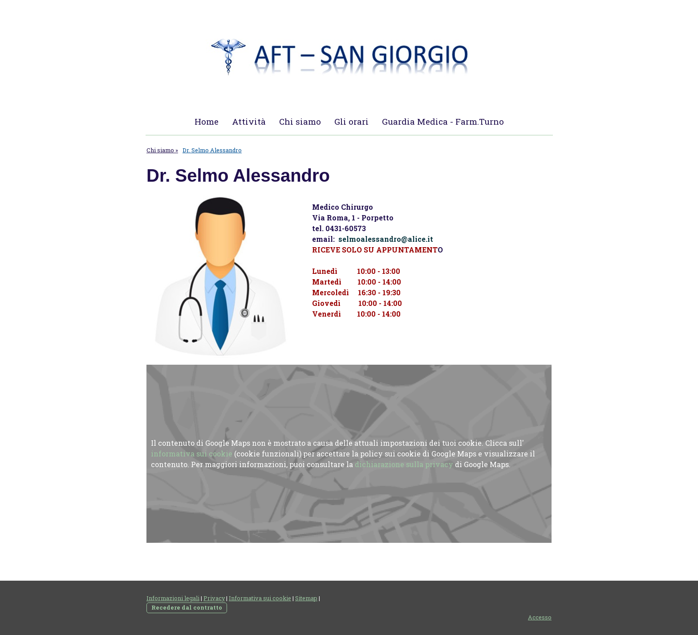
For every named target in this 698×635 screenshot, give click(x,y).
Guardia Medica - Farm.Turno (443, 121)
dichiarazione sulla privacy (404, 464)
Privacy (214, 598)
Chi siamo (300, 121)
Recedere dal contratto (186, 607)
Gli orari (351, 121)
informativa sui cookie (191, 453)
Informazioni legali (172, 598)
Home (207, 121)
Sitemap (306, 598)
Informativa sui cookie (260, 598)
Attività (249, 121)
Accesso (540, 617)
